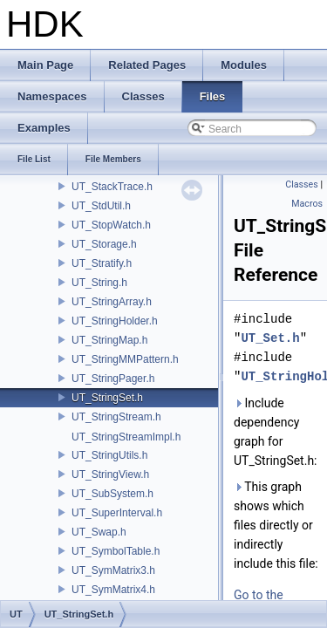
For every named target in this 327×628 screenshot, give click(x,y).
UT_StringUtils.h (109, 455)
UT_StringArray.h (112, 302)
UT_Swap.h (99, 532)
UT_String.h (99, 282)
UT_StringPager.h (113, 378)
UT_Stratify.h (102, 263)
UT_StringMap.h (109, 340)
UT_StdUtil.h (101, 206)
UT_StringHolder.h (115, 321)
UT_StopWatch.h (111, 225)
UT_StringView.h (110, 474)
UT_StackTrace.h (112, 187)
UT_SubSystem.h (112, 494)
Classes (301, 184)
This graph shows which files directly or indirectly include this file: (276, 525)
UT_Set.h (270, 338)
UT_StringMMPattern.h (125, 359)
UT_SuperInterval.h (117, 513)
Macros (307, 203)
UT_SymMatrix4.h (113, 590)
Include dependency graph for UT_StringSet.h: (275, 432)
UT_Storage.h (104, 244)
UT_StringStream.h (116, 417)
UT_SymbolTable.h (116, 551)
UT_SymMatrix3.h (113, 570)
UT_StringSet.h (107, 398)
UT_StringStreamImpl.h (126, 437)
